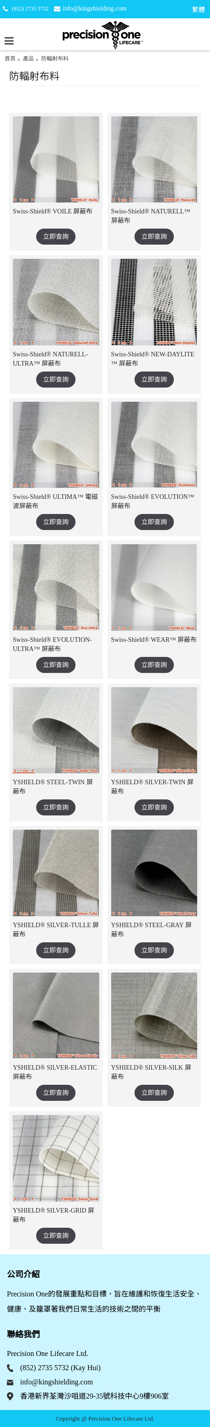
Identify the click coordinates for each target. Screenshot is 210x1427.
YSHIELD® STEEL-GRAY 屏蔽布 (151, 930)
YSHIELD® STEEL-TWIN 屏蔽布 (53, 787)
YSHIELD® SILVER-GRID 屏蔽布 (53, 1215)
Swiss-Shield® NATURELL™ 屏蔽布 (150, 216)
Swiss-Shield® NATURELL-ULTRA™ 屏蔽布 (50, 359)
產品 (28, 58)
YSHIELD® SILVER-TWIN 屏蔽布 (152, 787)
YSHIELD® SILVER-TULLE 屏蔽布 (56, 930)
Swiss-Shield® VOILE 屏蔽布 (53, 211)
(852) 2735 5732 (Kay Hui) (60, 1368)
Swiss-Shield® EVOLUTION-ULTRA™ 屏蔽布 (52, 644)
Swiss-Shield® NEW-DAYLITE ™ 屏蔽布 (152, 359)
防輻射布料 (55, 58)
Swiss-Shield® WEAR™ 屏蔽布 (154, 639)
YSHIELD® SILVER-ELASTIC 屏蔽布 (55, 1072)
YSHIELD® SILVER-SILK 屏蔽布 (151, 1072)
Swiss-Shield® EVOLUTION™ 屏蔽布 (152, 501)
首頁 (10, 58)
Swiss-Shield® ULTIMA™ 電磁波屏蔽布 (55, 501)
